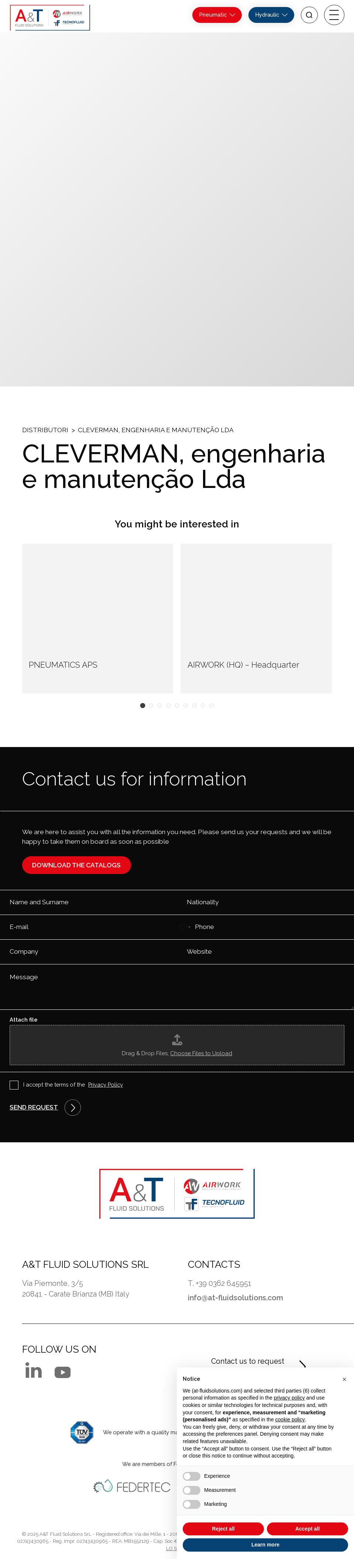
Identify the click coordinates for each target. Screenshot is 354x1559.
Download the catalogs (76, 865)
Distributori (45, 430)
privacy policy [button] (289, 1398)
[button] (142, 705)
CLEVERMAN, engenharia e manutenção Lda (156, 430)
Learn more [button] (265, 1545)
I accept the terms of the (73, 1084)
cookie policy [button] (290, 1419)
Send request (34, 1107)
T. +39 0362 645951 (219, 1283)
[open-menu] (334, 15)
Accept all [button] (307, 1529)
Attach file (24, 1019)
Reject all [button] (223, 1529)
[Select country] (185, 927)
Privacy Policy (105, 1084)
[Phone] (265, 927)
